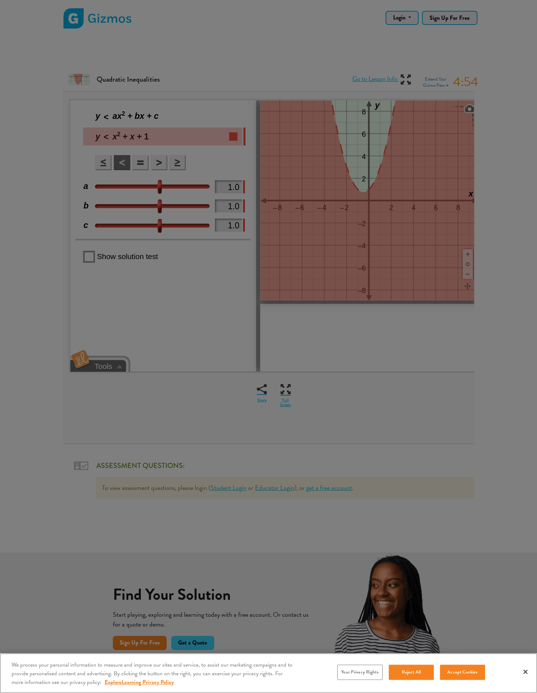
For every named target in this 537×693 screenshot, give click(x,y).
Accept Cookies (462, 672)
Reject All (411, 672)
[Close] (525, 672)
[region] (268, 673)
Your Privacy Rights (359, 672)
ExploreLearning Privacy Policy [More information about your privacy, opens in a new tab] (139, 682)
